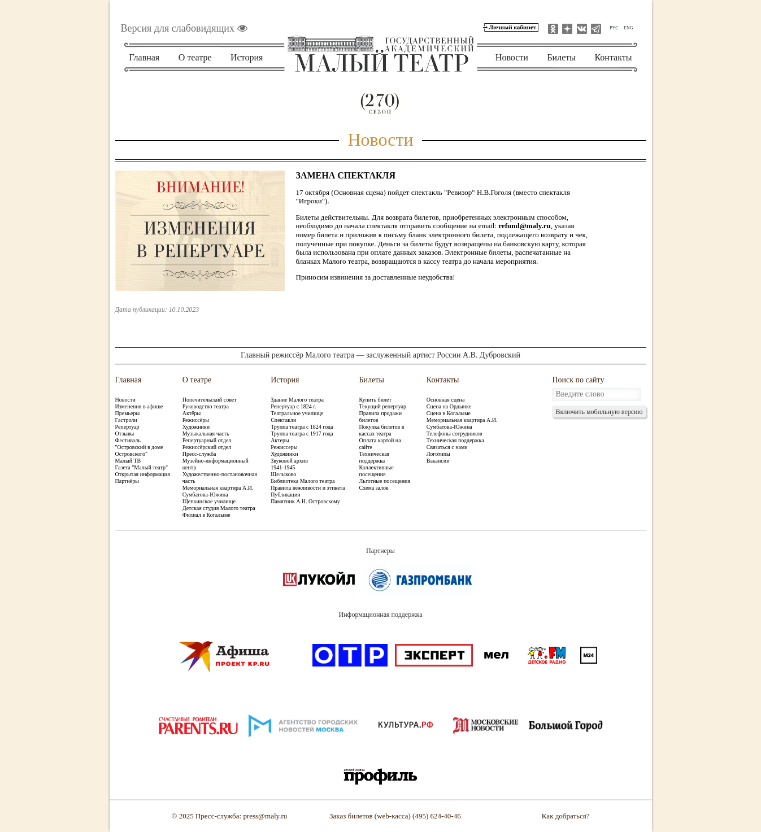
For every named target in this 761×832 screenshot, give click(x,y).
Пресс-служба (199, 454)
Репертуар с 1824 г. (293, 406)
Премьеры (127, 413)
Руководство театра (205, 406)
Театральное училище (297, 413)
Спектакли (283, 420)
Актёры (191, 413)
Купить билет (375, 400)
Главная (144, 57)
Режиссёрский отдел (207, 447)
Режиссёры (195, 420)
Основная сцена (446, 400)
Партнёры (127, 481)
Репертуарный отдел (207, 440)
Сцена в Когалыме (449, 413)
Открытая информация (142, 474)
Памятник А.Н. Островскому (305, 501)
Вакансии (438, 461)
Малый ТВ (128, 461)
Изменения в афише (139, 406)
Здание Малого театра (297, 400)
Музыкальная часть (205, 433)
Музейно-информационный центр (215, 464)
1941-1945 (283, 467)
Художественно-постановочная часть (219, 477)
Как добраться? (566, 816)
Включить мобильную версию (598, 412)
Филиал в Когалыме (206, 515)
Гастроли (126, 420)
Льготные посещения (384, 481)
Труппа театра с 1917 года (302, 433)
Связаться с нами (447, 447)
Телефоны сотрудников (454, 433)
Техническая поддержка (374, 457)
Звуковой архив (289, 461)
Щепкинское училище (209, 501)
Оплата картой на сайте (380, 443)
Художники (196, 427)
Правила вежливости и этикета (308, 488)
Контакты (613, 57)
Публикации (285, 494)
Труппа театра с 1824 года (302, 427)
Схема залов (374, 488)
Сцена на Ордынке (449, 406)
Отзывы (124, 433)
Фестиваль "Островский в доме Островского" (139, 447)
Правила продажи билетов (380, 416)
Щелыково (283, 474)
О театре (195, 57)
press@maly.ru (265, 816)
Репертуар (127, 427)
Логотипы (438, 454)
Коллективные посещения (376, 470)
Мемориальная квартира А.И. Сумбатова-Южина (218, 491)
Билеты (561, 57)
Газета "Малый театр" (141, 467)
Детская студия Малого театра (218, 508)
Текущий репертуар (382, 406)
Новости (511, 57)
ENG (628, 28)
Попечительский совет (209, 400)
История (247, 57)
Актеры (280, 440)
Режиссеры (284, 447)
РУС (614, 28)
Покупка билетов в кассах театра (382, 430)
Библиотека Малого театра (302, 481)
